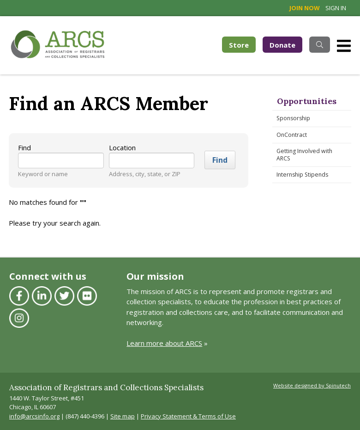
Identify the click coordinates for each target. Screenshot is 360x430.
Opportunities (306, 101)
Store (242, 44)
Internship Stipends (302, 174)
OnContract (291, 135)
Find (24, 147)
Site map (122, 416)
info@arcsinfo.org (34, 416)
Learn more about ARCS (164, 343)
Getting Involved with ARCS (304, 154)
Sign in (335, 8)
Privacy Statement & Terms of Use (188, 416)
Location (122, 147)
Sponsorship (293, 118)
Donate (282, 44)
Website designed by (312, 385)
